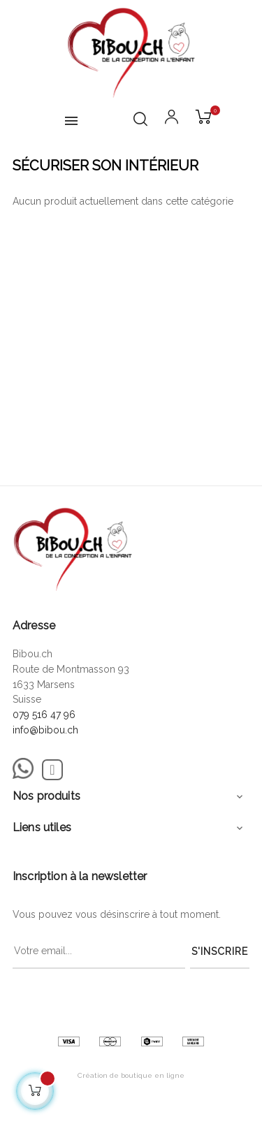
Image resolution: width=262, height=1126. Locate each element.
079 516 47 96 (44, 714)
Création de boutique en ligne (131, 1075)
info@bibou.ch (45, 730)
